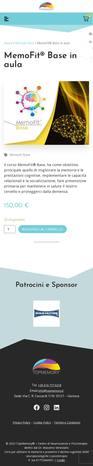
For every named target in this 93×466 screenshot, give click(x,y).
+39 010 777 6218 (49, 385)
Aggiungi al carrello (42, 229)
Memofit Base (24, 43)
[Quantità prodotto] (10, 229)
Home (8, 43)
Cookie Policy (42, 422)
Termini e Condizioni (67, 422)
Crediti (61, 460)
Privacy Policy (21, 422)
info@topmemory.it (51, 391)
